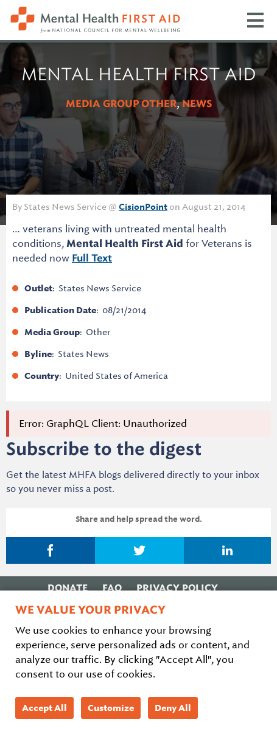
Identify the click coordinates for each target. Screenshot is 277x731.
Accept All (44, 707)
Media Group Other (121, 103)
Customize (111, 707)
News (197, 103)
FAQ (112, 588)
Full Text (92, 258)
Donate (67, 588)
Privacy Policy (177, 588)
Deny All (173, 707)
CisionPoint (143, 206)
